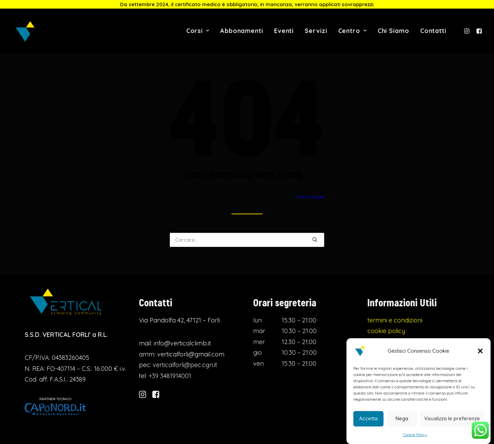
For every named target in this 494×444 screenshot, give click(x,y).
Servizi (316, 31)
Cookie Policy (415, 434)
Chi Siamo (393, 31)
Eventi (284, 31)
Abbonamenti (241, 31)
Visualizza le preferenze (452, 418)
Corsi (197, 31)
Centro (352, 31)
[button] (480, 351)
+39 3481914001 (170, 378)
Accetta (368, 418)
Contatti (433, 31)
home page (310, 197)
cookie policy (386, 333)
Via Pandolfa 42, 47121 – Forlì (179, 322)
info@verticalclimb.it (182, 345)
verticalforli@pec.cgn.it (185, 367)
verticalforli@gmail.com (190, 356)
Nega (402, 418)
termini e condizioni (394, 322)
